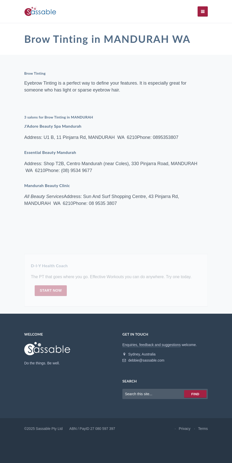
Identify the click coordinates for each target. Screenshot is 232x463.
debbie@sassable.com (143, 360)
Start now (51, 291)
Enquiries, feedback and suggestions (151, 345)
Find (195, 394)
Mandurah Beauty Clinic (47, 185)
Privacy (184, 429)
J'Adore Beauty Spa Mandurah (52, 126)
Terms (203, 429)
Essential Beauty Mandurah (50, 152)
